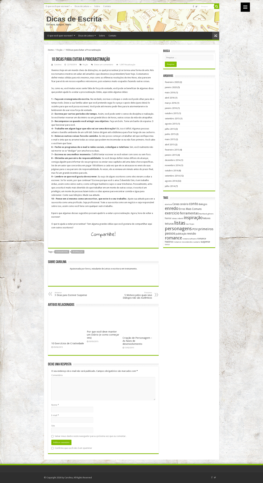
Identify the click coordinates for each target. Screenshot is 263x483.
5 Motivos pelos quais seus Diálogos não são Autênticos (135, 295)
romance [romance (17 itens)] (173, 237)
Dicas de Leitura (82, 6)
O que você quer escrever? (58, 6)
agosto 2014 (171, 181)
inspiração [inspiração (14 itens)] (193, 217)
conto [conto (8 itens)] (193, 204)
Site (53, 425)
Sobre (97, 6)
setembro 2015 (172, 118)
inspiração (78, 252)
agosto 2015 (171, 123)
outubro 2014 (171, 170)
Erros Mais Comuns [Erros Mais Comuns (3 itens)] (190, 209)
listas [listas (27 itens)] (179, 223)
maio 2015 (170, 139)
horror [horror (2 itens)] (168, 218)
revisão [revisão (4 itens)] (191, 233)
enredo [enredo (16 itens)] (171, 208)
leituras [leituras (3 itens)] (169, 223)
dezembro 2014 (172, 160)
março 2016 (170, 103)
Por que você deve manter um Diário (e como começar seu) (103, 334)
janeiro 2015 (171, 155)
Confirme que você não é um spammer (71, 448)
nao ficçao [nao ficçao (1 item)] (190, 224)
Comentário (57, 375)
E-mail (55, 415)
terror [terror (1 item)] (167, 244)
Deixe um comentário (103, 65)
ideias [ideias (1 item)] (174, 218)
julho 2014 (170, 186)
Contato (107, 6)
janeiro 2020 (171, 87)
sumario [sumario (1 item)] (196, 242)
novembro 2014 (172, 165)
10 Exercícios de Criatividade (67, 343)
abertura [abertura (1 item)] (168, 204)
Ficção (60, 50)
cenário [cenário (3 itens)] (184, 204)
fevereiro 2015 (172, 149)
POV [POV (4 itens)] (195, 229)
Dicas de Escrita (74, 19)
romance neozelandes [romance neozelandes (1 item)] (183, 242)
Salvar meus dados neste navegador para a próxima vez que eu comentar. (90, 436)
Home (51, 50)
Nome (55, 405)
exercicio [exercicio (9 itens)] (172, 213)
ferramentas (62, 252)
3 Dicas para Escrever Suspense (72, 294)
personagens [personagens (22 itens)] (178, 228)
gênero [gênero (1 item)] (210, 214)
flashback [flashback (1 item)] (203, 214)
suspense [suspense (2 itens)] (205, 241)
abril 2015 (169, 144)
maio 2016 (170, 92)
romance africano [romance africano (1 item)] (189, 239)
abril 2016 (169, 97)
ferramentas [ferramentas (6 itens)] (189, 213)
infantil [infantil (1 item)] (180, 218)
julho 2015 (170, 129)
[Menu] (245, 7)
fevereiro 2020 (172, 82)
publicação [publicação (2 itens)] (181, 233)
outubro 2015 (171, 113)
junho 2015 (170, 134)
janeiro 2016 (171, 108)
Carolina (57, 65)
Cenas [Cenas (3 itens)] (175, 204)
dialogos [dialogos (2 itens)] (203, 204)
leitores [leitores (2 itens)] (206, 218)
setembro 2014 (172, 175)
